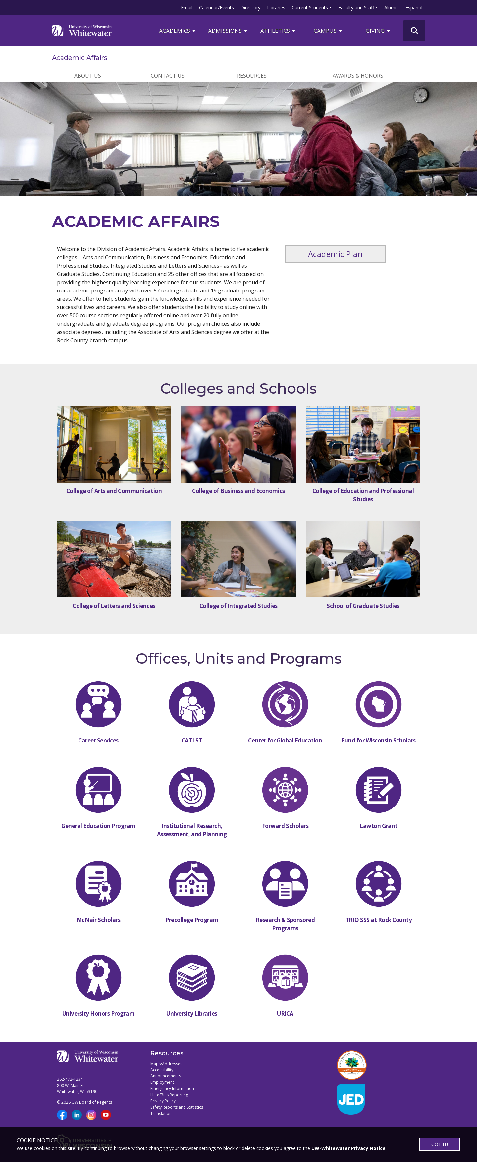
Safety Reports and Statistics (176, 1107)
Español (413, 7)
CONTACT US (168, 75)
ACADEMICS (177, 30)
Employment (162, 1082)
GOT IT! (439, 1144)
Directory (250, 7)
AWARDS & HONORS (358, 75)
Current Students (310, 7)
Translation (161, 1113)
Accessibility (161, 1070)
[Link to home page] (82, 30)
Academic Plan (335, 253)
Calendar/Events (216, 7)
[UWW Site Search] (414, 30)
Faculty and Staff (356, 7)
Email (186, 7)
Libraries (276, 7)
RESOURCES (252, 75)
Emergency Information (172, 1088)
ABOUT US (87, 75)
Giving (378, 30)
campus (328, 30)
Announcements (165, 1076)
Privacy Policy (163, 1101)
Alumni (391, 7)
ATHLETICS (278, 30)
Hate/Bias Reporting (169, 1095)
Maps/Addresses (166, 1063)
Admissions (228, 30)
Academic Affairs (79, 58)
